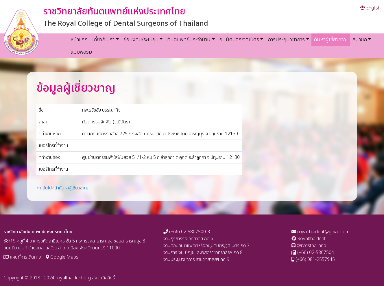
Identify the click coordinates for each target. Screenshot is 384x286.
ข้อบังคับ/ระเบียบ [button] (140, 40)
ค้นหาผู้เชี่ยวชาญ (332, 39)
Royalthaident (308, 238)
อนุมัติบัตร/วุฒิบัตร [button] (239, 40)
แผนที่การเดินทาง (22, 257)
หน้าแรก (79, 40)
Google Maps (62, 257)
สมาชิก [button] (359, 40)
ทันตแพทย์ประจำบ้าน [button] (189, 40)
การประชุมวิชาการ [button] (286, 40)
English (370, 8)
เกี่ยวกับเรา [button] (103, 40)
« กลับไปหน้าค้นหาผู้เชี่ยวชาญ (62, 188)
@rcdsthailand (308, 245)
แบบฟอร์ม (81, 52)
